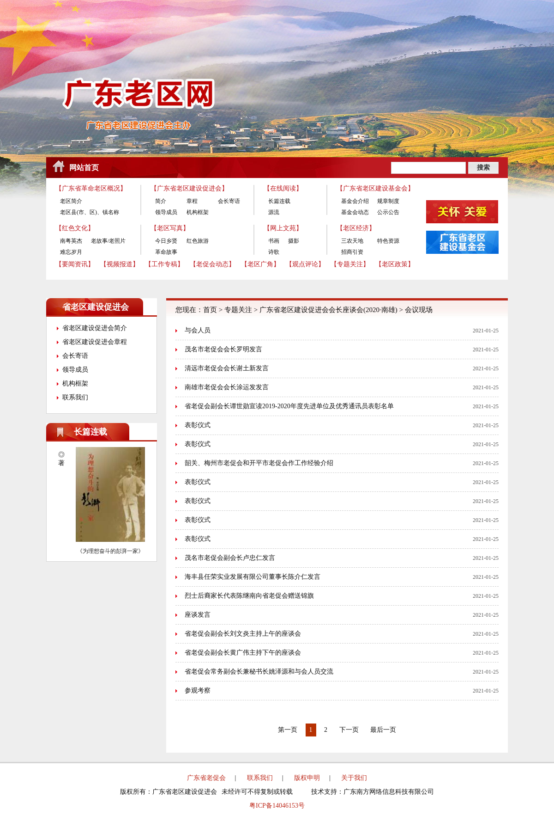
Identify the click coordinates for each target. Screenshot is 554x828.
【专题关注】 (350, 264)
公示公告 (388, 212)
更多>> (143, 432)
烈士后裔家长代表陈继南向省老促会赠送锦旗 (249, 595)
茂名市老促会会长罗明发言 (223, 349)
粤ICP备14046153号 (277, 805)
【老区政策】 (394, 264)
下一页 (349, 729)
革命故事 (166, 252)
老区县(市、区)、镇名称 (89, 212)
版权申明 (307, 777)
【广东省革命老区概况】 (90, 188)
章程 (192, 201)
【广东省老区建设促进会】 (189, 188)
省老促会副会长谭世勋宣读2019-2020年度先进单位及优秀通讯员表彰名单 (289, 406)
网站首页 (84, 168)
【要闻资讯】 (74, 264)
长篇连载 (279, 201)
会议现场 (419, 309)
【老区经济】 (356, 228)
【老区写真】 (170, 228)
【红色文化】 (74, 228)
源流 (273, 212)
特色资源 (388, 241)
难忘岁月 (71, 252)
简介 (160, 201)
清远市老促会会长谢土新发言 (227, 368)
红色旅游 (198, 241)
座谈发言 (198, 614)
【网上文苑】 (283, 228)
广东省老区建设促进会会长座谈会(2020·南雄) (328, 309)
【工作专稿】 (164, 264)
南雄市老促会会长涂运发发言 (227, 387)
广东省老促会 (206, 777)
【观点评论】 (305, 264)
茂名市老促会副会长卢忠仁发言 (230, 557)
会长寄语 (229, 201)
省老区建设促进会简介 (94, 328)
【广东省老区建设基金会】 (375, 188)
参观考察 (198, 690)
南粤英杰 (71, 241)
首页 (210, 309)
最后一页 (383, 729)
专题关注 (238, 309)
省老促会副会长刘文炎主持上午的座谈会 (243, 633)
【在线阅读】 (283, 188)
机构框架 (198, 212)
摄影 (293, 241)
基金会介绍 (355, 201)
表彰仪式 (198, 425)
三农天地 (352, 241)
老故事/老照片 (108, 241)
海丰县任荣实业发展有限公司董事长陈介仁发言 (252, 576)
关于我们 (354, 777)
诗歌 (273, 252)
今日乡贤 (166, 241)
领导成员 (166, 212)
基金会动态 (355, 212)
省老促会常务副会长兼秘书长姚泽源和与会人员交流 (259, 671)
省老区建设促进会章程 (94, 341)
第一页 (287, 729)
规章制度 (388, 201)
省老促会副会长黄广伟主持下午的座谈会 (243, 652)
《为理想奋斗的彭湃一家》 (110, 551)
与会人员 (198, 330)
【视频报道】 (119, 264)
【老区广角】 (260, 264)
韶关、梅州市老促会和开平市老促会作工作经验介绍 (259, 463)
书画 (273, 241)
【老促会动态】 (212, 264)
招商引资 (352, 252)
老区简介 (71, 201)
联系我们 (75, 397)
